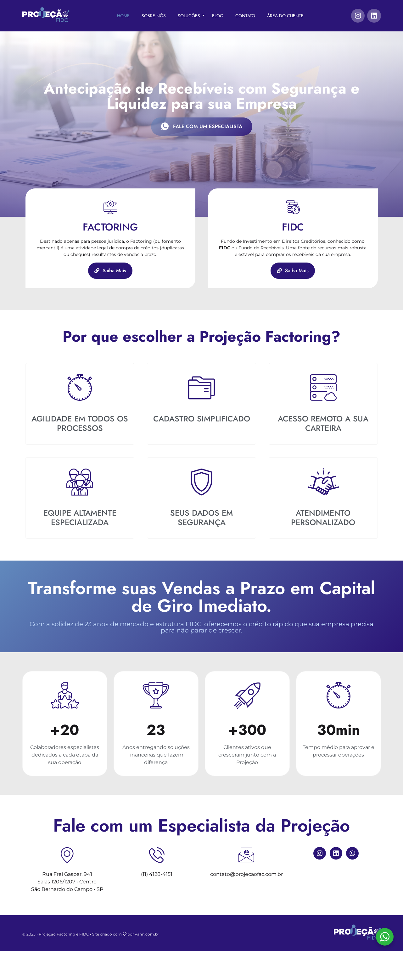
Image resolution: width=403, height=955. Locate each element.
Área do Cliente (285, 16)
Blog (217, 16)
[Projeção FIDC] (46, 14)
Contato (245, 16)
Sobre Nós (153, 16)
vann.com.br (147, 938)
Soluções (190, 16)
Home (123, 16)
